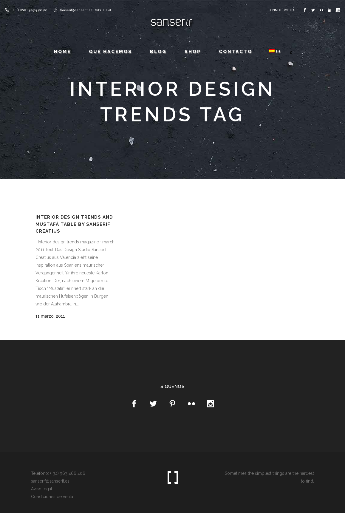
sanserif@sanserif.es (75, 10)
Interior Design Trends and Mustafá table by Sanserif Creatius (74, 224)
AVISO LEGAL (103, 10)
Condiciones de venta (52, 496)
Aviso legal (41, 488)
